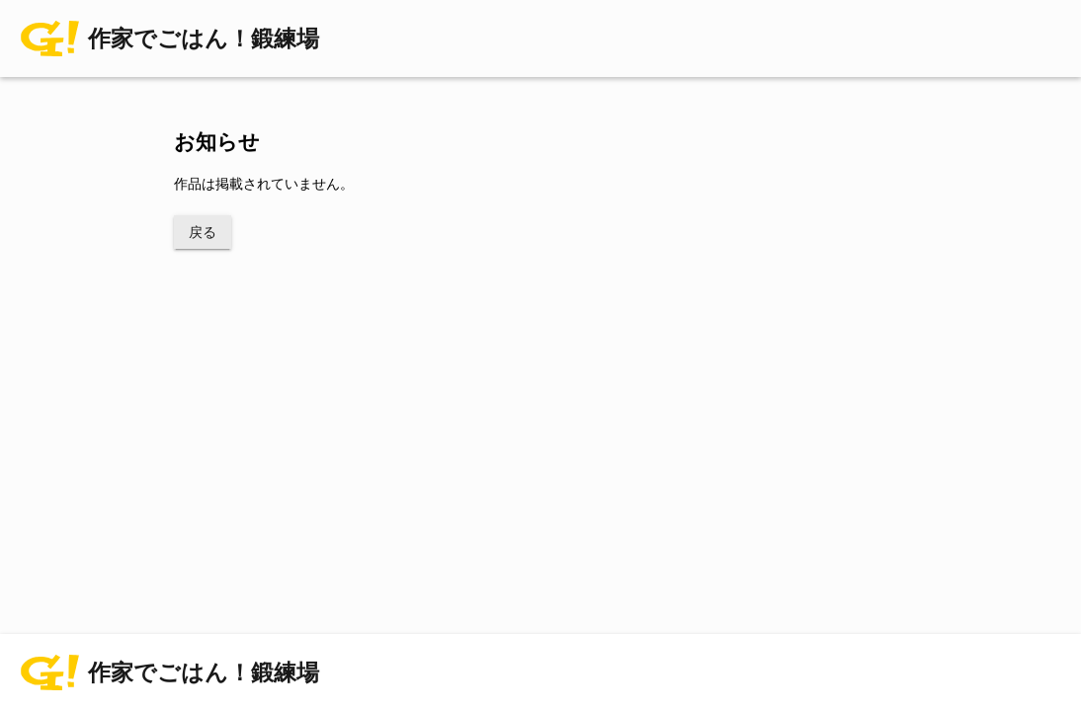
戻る (202, 232)
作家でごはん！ (203, 39)
